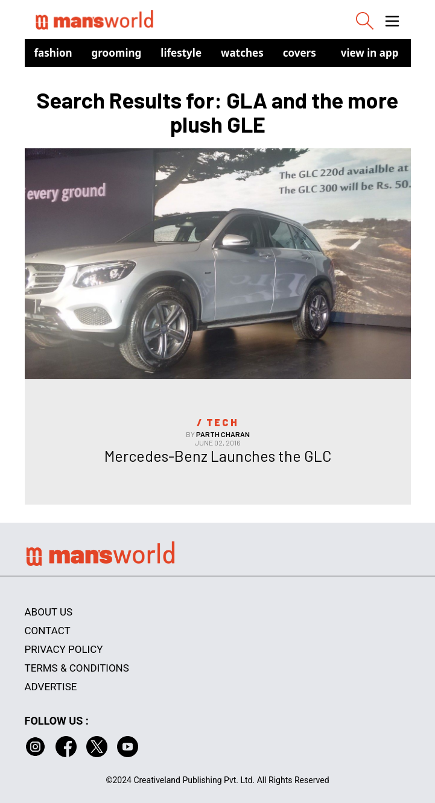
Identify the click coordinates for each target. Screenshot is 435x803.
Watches (242, 53)
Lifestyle (181, 53)
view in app (370, 53)
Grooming (117, 53)
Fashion (53, 53)
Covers (299, 53)
